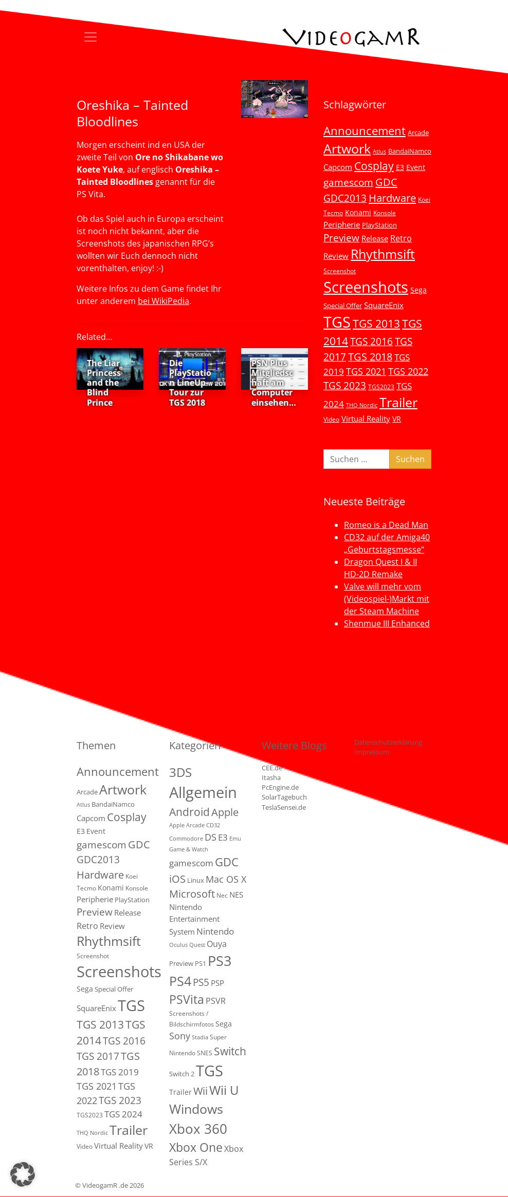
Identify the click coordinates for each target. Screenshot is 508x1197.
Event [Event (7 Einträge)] (415, 167)
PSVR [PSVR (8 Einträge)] (216, 1000)
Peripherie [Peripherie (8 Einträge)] (341, 224)
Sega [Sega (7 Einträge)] (418, 290)
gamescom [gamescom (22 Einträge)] (348, 182)
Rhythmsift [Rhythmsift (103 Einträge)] (383, 253)
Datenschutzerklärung (388, 742)
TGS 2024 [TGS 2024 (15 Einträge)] (123, 1114)
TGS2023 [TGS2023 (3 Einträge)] (381, 387)
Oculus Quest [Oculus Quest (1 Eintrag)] (187, 944)
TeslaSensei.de (284, 807)
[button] (22, 1174)
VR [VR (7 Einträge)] (396, 419)
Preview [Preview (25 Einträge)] (341, 237)
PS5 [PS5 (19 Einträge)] (201, 982)
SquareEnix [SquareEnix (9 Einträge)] (384, 305)
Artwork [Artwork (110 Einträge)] (347, 148)
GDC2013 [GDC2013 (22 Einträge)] (345, 198)
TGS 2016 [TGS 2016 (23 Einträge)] (371, 341)
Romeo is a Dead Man (386, 524)
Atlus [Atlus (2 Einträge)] (379, 151)
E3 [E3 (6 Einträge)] (400, 167)
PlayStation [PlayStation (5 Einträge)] (379, 225)
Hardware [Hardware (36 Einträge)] (392, 198)
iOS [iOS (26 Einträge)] (177, 878)
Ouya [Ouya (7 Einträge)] (217, 943)
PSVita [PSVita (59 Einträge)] (186, 999)
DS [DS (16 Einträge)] (210, 836)
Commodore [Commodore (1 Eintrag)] (186, 838)
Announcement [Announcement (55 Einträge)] (364, 130)
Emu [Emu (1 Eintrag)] (235, 838)
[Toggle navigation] (90, 37)
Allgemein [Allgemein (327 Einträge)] (203, 792)
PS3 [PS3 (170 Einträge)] (219, 960)
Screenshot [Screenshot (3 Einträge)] (339, 271)
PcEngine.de (280, 787)
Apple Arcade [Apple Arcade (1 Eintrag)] (187, 825)
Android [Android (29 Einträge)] (189, 812)
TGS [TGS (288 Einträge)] (209, 1070)
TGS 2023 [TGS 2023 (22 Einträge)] (344, 385)
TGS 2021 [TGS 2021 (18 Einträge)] (366, 371)
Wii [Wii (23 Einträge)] (200, 1091)
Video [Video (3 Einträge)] (331, 419)
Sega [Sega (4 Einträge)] (223, 1024)
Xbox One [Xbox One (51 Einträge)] (196, 1147)
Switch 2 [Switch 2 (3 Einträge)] (181, 1073)
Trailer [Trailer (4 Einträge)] (180, 1092)
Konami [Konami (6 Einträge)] (358, 212)
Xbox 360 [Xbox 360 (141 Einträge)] (198, 1128)
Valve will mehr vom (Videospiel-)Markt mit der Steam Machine (386, 599)
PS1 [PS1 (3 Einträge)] (200, 963)
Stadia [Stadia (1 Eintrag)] (200, 1037)
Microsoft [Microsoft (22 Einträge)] (192, 894)
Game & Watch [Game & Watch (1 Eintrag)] (188, 849)
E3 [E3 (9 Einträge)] (223, 837)
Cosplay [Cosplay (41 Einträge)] (374, 166)
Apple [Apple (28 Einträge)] (225, 812)
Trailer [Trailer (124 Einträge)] (398, 402)
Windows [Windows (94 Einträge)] (196, 1108)
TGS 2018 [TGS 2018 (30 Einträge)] (370, 357)
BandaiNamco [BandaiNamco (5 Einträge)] (409, 151)
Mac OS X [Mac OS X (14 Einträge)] (226, 879)
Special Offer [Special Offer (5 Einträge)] (342, 305)
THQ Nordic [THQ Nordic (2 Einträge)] (361, 405)
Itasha (271, 777)
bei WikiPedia (163, 301)
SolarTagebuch (284, 797)
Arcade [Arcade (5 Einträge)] (418, 132)
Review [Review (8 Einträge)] (336, 256)
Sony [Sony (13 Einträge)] (179, 1036)
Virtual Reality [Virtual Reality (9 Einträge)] (365, 418)
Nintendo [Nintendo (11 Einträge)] (215, 931)
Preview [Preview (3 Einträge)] (181, 963)
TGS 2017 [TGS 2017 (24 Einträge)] (98, 1056)
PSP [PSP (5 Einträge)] (217, 983)
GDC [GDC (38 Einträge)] (227, 861)
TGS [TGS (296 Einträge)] (337, 322)
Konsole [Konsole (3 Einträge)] (384, 212)
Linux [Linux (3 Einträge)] (195, 880)
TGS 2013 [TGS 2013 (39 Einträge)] (376, 323)
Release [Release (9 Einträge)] (374, 238)
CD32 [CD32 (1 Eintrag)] (213, 825)
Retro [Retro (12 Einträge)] (401, 238)
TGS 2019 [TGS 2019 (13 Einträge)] (120, 1072)
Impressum (371, 751)
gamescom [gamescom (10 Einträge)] (191, 863)
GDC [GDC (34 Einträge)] (386, 182)
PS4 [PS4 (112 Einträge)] (180, 981)
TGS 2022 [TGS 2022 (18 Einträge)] (408, 371)
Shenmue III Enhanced (387, 623)
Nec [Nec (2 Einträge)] (222, 895)
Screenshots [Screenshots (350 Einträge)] (365, 287)
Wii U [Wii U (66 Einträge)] (224, 1090)
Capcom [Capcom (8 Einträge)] (337, 167)
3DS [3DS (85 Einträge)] (180, 772)
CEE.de (272, 767)
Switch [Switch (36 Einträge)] (230, 1050)
